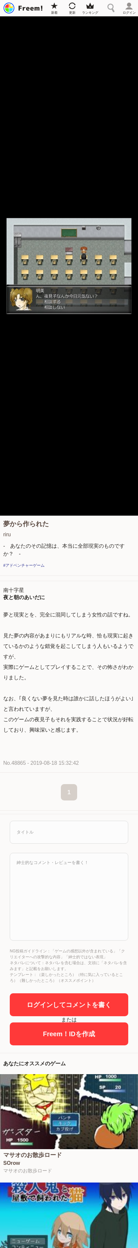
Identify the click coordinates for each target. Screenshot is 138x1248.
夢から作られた (26, 523)
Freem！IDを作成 (69, 1033)
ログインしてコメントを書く (69, 1004)
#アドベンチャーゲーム (24, 565)
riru (7, 534)
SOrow (11, 1163)
